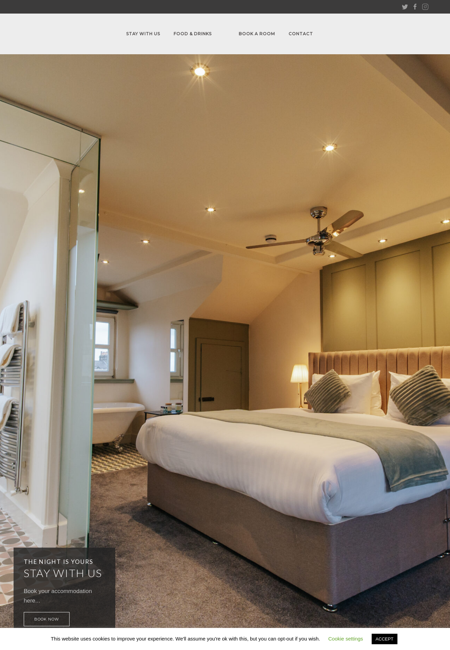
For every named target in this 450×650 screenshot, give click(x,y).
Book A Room (257, 33)
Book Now (46, 619)
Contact (301, 33)
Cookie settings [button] (345, 639)
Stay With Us (143, 33)
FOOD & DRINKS (193, 33)
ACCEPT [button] (385, 639)
